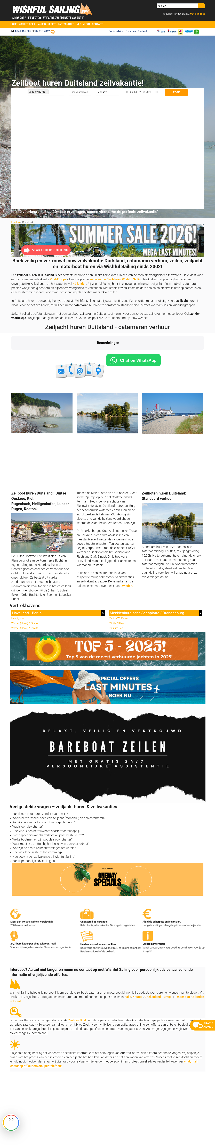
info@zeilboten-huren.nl (23, 1100)
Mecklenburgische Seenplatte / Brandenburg (147, 503)
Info (78, 24)
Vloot (86, 24)
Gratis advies (115, 31)
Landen (41, 24)
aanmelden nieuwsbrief (175, 1094)
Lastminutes (66, 24)
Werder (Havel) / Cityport (25, 513)
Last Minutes (113, 1100)
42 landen (79, 173)
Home (14, 24)
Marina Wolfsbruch (119, 508)
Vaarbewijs (64, 1112)
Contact (97, 24)
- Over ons (130, 31)
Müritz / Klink (116, 513)
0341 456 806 (23, 31)
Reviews (63, 1108)
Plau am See (116, 517)
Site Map (199, 1136)
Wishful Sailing (132, 169)
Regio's (52, 24)
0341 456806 (197, 13)
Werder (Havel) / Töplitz (24, 517)
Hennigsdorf (18, 508)
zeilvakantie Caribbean (105, 169)
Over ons (63, 1100)
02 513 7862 (42, 31)
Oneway (111, 1104)
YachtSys (46, 1141)
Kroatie (137, 886)
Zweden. (127, 475)
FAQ (109, 1112)
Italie (127, 886)
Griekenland (152, 886)
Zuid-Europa (58, 169)
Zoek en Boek (27, 24)
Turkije (166, 886)
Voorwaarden (180, 1136)
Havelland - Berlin (27, 503)
